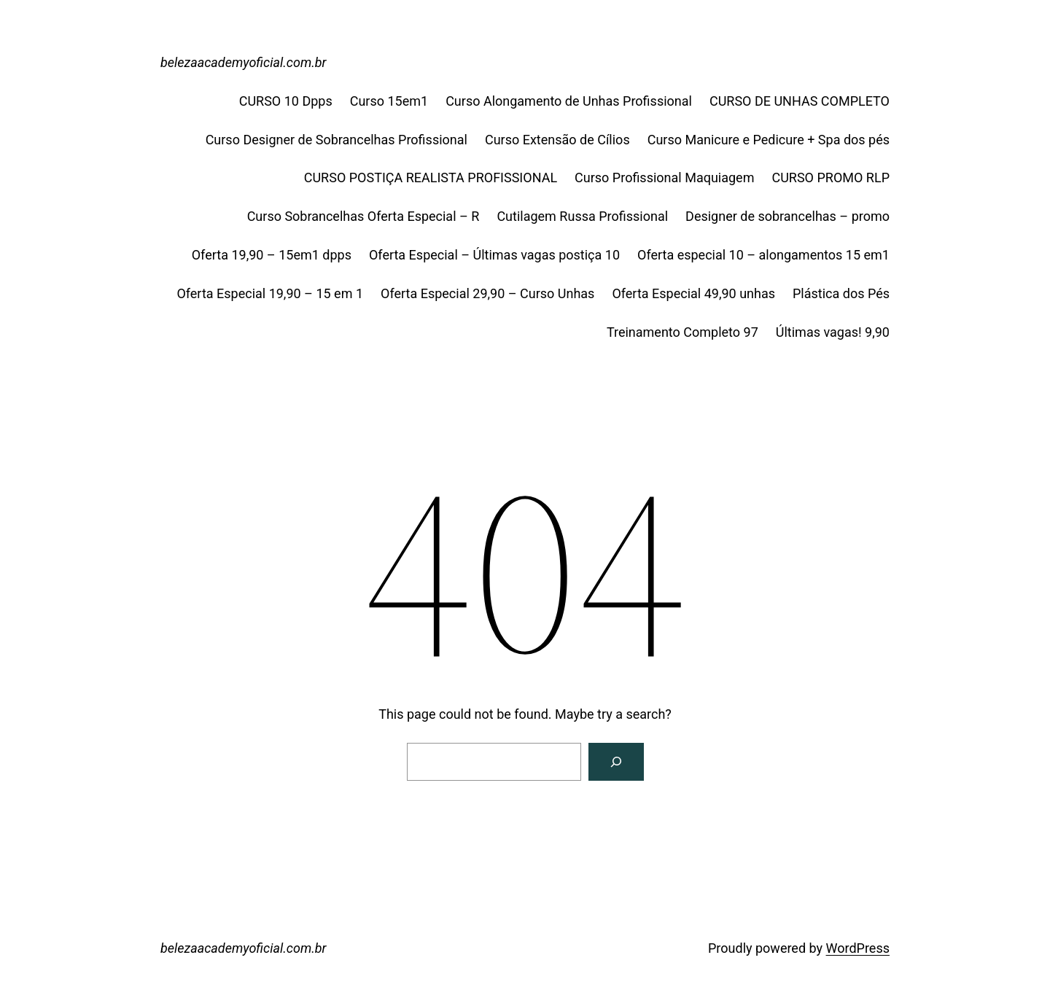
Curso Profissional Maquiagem (664, 177)
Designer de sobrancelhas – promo (787, 216)
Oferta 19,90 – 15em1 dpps (271, 254)
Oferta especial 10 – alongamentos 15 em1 (763, 254)
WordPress (858, 948)
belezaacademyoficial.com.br (243, 62)
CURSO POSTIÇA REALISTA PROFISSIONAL (430, 177)
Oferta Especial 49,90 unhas (693, 293)
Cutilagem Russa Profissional (582, 216)
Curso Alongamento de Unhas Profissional (569, 101)
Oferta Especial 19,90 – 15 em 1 (269, 293)
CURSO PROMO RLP (830, 177)
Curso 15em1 (389, 101)
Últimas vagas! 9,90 (833, 332)
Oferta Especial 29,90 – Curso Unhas (487, 293)
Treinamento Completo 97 (682, 332)
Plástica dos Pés (841, 293)
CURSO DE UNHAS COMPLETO (799, 101)
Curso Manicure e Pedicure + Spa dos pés (769, 139)
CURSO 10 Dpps (285, 101)
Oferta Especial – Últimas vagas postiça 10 (494, 254)
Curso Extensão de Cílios (557, 139)
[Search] (616, 762)
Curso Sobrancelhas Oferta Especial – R (363, 216)
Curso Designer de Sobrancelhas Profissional (336, 139)
